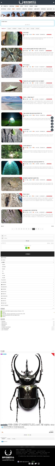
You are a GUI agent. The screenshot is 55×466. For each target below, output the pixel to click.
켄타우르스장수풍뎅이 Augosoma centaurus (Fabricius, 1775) (12, 311)
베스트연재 (3, 298)
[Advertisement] (27, 340)
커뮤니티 (26, 6)
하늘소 (28, 28)
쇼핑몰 (35, 6)
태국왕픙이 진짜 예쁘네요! (27, 327)
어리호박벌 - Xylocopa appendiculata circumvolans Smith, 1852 (13, 313)
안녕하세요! (27, 325)
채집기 (13, 9)
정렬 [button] (52, 226)
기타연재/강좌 (4, 296)
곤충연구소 (5, 6)
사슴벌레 (9, 28)
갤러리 (21, 6)
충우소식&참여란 (4, 305)
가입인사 (27, 312)
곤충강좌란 (24, 9)
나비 (24, 28)
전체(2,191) (4, 28)
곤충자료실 (11, 6)
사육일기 (9, 9)
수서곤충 (32, 28)
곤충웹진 (17, 6)
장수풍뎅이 (14, 28)
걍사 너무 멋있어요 (27, 329)
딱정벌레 (19, 28)
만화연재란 (43, 9)
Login (27, 240)
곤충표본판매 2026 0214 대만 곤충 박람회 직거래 (10, 315)
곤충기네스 (3, 300)
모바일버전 (33, 446)
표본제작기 (18, 9)
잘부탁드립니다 (27, 323)
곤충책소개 (3, 293)
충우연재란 (3, 9)
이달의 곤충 (3, 303)
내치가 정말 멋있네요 (27, 328)
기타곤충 (37, 28)
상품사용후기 (37, 9)
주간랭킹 (8, 438)
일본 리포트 (49, 9)
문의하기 (27, 446)
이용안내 (21, 446)
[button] (2, 226)
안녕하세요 (27, 321)
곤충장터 (31, 6)
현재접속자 (3, 438)
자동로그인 (3, 243)
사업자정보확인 (31, 452)
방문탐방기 (30, 9)
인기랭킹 (13, 438)
